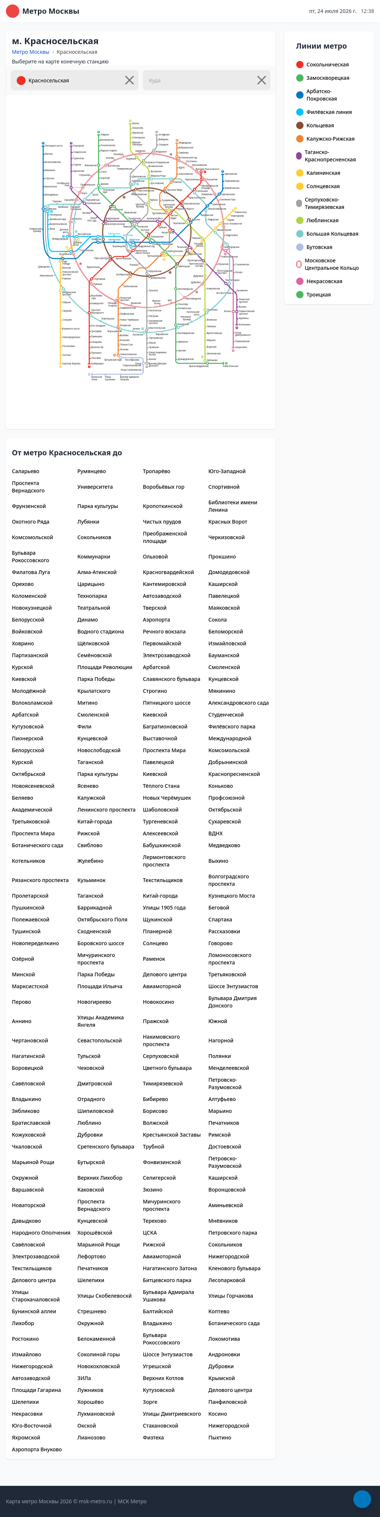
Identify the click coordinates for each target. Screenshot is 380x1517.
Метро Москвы (30, 51)
